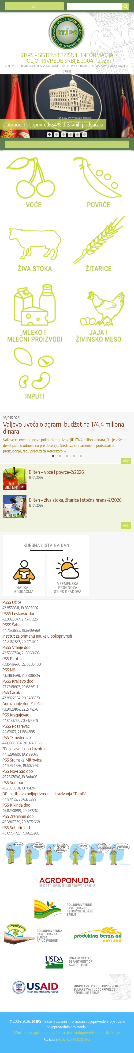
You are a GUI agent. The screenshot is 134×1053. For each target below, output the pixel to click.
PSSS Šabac (12, 624)
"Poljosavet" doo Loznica (23, 748)
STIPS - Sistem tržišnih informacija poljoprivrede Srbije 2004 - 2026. (67, 57)
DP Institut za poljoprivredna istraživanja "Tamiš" (44, 793)
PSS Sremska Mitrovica (22, 759)
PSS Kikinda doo (16, 805)
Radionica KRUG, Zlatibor (74, 1039)
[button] (34, 6)
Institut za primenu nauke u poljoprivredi (37, 636)
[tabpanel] (67, 106)
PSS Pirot (10, 658)
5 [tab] (77, 134)
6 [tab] (84, 134)
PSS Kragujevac (15, 714)
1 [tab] (49, 134)
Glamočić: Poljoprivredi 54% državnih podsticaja (52, 124)
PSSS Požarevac (16, 726)
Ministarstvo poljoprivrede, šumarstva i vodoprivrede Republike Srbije (67, 1032)
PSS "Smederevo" (17, 737)
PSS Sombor (12, 782)
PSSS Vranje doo (16, 647)
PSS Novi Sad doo (17, 771)
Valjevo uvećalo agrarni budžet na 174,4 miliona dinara (63, 427)
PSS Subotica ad (16, 827)
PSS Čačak (11, 692)
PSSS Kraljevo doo (18, 681)
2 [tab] (56, 134)
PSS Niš (8, 669)
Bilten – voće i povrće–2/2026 (56, 472)
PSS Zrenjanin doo (18, 816)
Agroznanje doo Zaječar (22, 703)
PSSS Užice (11, 602)
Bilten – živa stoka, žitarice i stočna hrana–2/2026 (75, 500)
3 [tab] (63, 134)
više (126, 461)
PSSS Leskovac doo (18, 613)
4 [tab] (70, 134)
